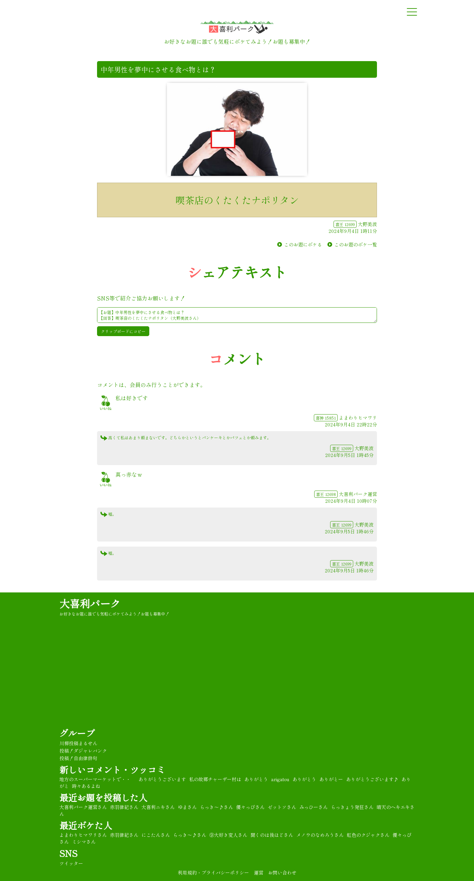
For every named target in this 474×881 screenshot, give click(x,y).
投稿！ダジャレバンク (83, 750)
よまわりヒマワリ (358, 417)
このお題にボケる (303, 244)
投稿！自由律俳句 (78, 758)
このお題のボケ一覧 (355, 244)
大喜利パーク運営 (358, 494)
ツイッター (71, 863)
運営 (258, 872)
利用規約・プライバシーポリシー (213, 872)
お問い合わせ (282, 872)
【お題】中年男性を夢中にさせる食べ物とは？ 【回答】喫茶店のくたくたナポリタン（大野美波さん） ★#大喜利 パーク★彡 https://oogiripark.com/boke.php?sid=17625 (237, 315)
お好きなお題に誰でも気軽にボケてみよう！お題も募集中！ (114, 614)
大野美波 (367, 224)
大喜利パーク (89, 603)
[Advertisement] (237, 670)
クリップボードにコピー (123, 331)
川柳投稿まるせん (78, 743)
